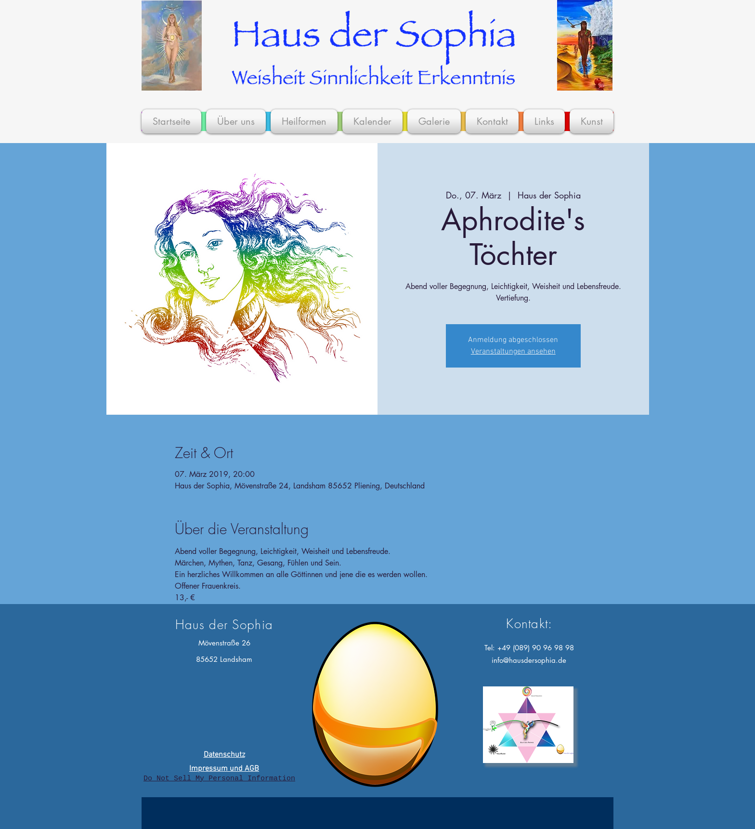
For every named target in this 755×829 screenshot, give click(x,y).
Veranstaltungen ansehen (513, 351)
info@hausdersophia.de (529, 660)
